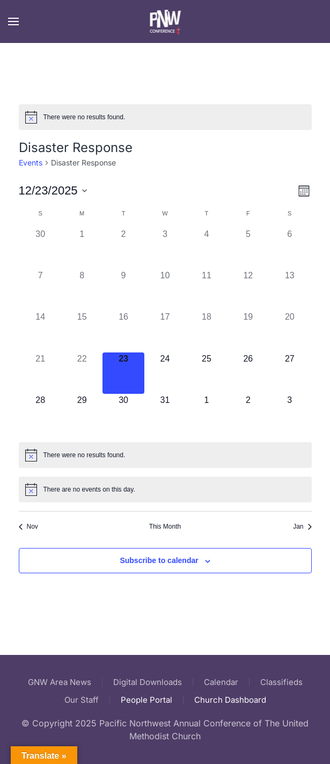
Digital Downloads (147, 682)
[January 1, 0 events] (206, 414)
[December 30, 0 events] (123, 414)
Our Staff (81, 700)
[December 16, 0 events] (123, 331)
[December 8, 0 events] (81, 290)
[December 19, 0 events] (248, 331)
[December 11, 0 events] (206, 290)
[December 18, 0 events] (206, 331)
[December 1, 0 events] (81, 248)
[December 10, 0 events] (165, 290)
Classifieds (281, 682)
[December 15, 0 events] (81, 331)
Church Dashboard (230, 700)
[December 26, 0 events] (248, 373)
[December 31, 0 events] (165, 414)
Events (30, 162)
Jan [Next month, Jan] (302, 526)
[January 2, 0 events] (248, 414)
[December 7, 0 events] (40, 290)
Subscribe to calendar (159, 560)
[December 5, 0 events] (248, 248)
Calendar (221, 682)
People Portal (146, 700)
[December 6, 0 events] (289, 248)
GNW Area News (59, 682)
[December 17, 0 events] (165, 331)
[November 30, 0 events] (40, 248)
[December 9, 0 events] (123, 290)
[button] (13, 21)
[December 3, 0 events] (165, 248)
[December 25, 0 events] (206, 373)
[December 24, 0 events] (165, 373)
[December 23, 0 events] (123, 373)
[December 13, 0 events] (289, 290)
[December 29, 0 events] (81, 414)
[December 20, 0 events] (289, 331)
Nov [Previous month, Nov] (28, 526)
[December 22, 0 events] (81, 373)
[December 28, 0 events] (40, 414)
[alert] (165, 117)
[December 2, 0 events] (123, 248)
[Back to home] (165, 21)
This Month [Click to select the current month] (165, 526)
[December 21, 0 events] (40, 373)
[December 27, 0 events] (289, 373)
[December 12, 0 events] (248, 290)
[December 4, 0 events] (206, 248)
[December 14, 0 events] (40, 331)
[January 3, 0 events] (289, 414)
